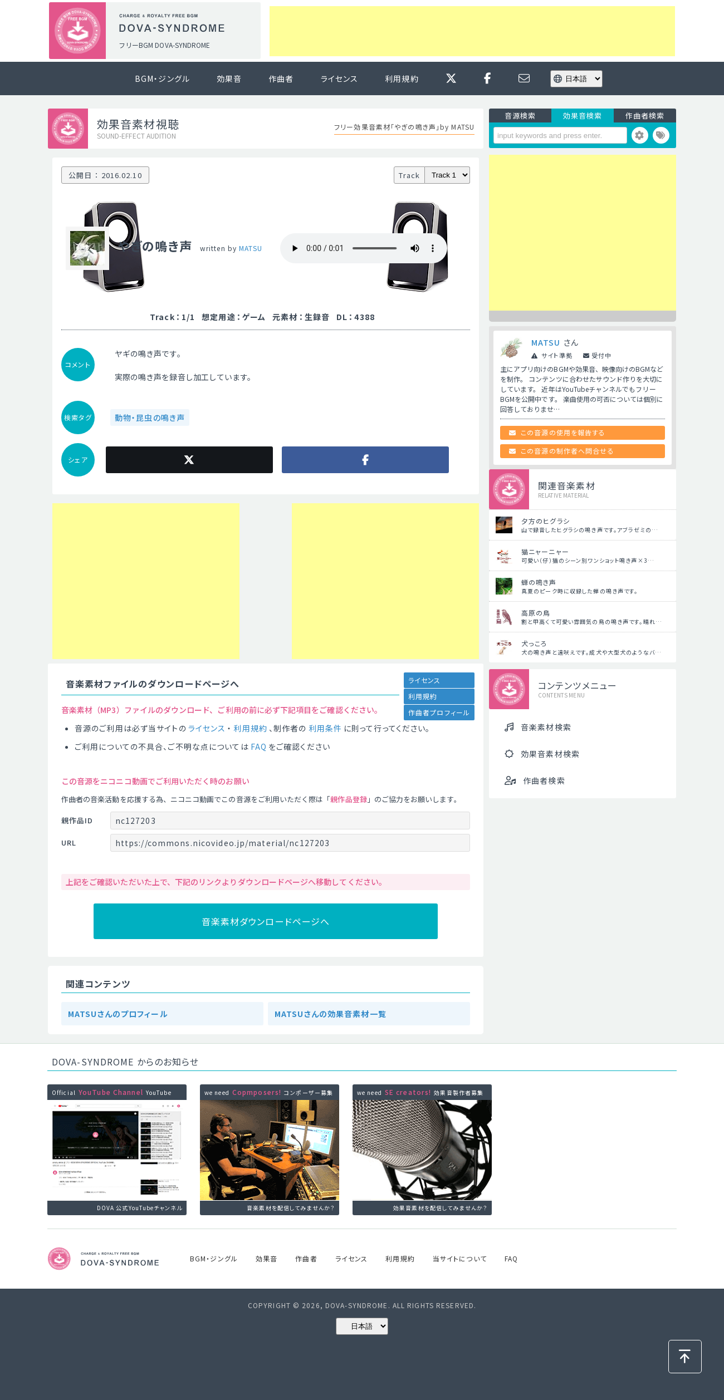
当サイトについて (460, 1258)
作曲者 (280, 78)
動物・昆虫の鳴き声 (150, 417)
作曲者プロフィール (439, 712)
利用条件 (325, 728)
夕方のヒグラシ (545, 520)
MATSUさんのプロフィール (118, 1013)
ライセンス (340, 78)
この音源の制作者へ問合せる (567, 450)
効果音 (229, 78)
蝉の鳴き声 (539, 582)
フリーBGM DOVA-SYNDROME (164, 45)
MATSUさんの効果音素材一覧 (331, 1013)
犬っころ (534, 643)
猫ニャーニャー (545, 551)
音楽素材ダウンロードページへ (266, 921)
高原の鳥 (535, 612)
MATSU (250, 248)
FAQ (259, 746)
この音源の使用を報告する (563, 432)
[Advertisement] (472, 31)
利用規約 (401, 78)
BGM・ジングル (162, 78)
